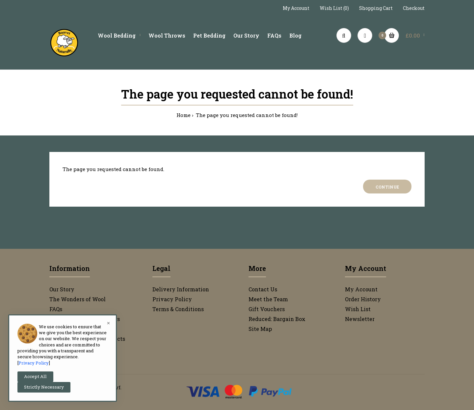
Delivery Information (180, 289)
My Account (296, 8)
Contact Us (263, 289)
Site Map (260, 328)
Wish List (358, 309)
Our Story (61, 289)
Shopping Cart (376, 8)
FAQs (55, 309)
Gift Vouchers (267, 309)
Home (183, 115)
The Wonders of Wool (77, 299)
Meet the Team (268, 299)
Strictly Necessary (44, 387)
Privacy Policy (172, 299)
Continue (387, 187)
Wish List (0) (334, 8)
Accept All (35, 376)
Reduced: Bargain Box (277, 318)
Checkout (414, 8)
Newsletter (360, 318)
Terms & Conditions (178, 309)
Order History (363, 299)
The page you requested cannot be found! (246, 115)
